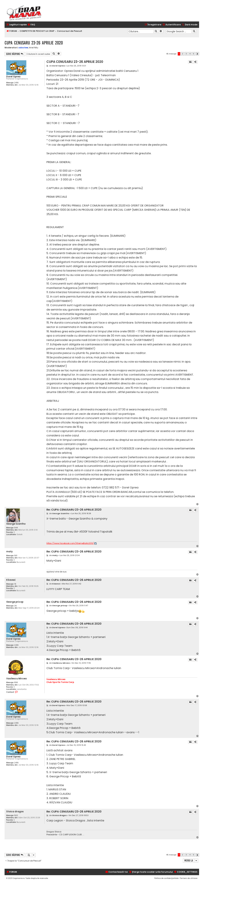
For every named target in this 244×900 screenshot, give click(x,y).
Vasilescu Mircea (16, 678)
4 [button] (189, 53)
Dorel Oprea (13, 77)
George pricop (14, 602)
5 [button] (193, 53)
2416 (16, 83)
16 (15, 584)
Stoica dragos (15, 811)
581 (15, 555)
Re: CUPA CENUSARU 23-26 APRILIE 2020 (73, 510)
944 (16, 528)
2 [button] (182, 53)
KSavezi (11, 580)
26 (15, 606)
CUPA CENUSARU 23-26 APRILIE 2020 (34, 42)
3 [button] (186, 53)
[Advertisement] (147, 846)
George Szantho (15, 524)
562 (16, 815)
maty (9, 551)
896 (16, 682)
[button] (197, 53)
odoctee (23, 47)
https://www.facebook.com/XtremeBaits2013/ (70, 543)
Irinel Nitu (33, 47)
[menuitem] (31, 24)
